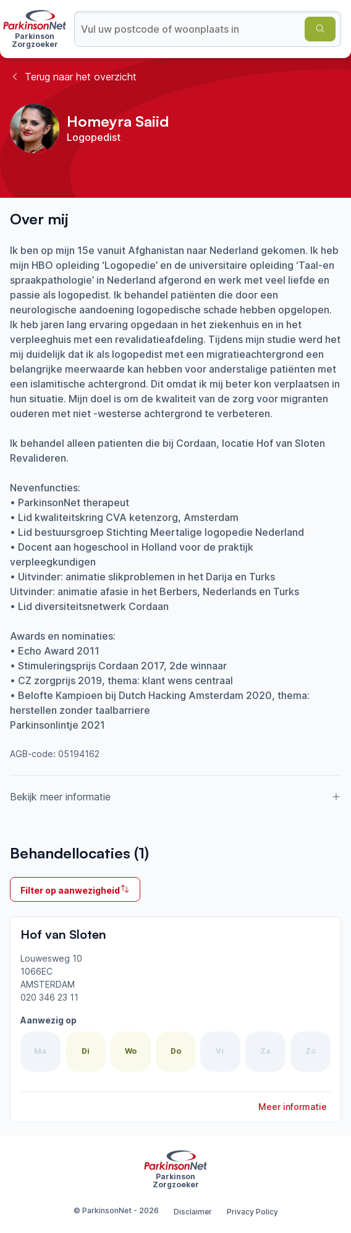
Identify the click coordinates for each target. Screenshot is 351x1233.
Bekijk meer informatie (175, 796)
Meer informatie (292, 1106)
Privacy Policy (252, 1211)
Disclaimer (193, 1211)
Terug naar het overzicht (73, 76)
